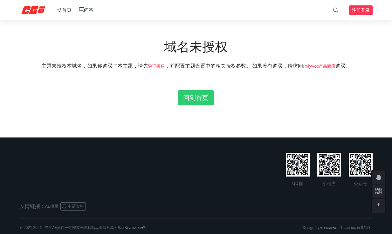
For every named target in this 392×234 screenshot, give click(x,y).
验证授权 (152, 66)
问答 (86, 10)
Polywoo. (329, 227)
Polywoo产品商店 (321, 66)
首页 (64, 10)
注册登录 (361, 10)
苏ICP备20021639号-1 (136, 227)
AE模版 (53, 206)
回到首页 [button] (196, 98)
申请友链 (78, 206)
